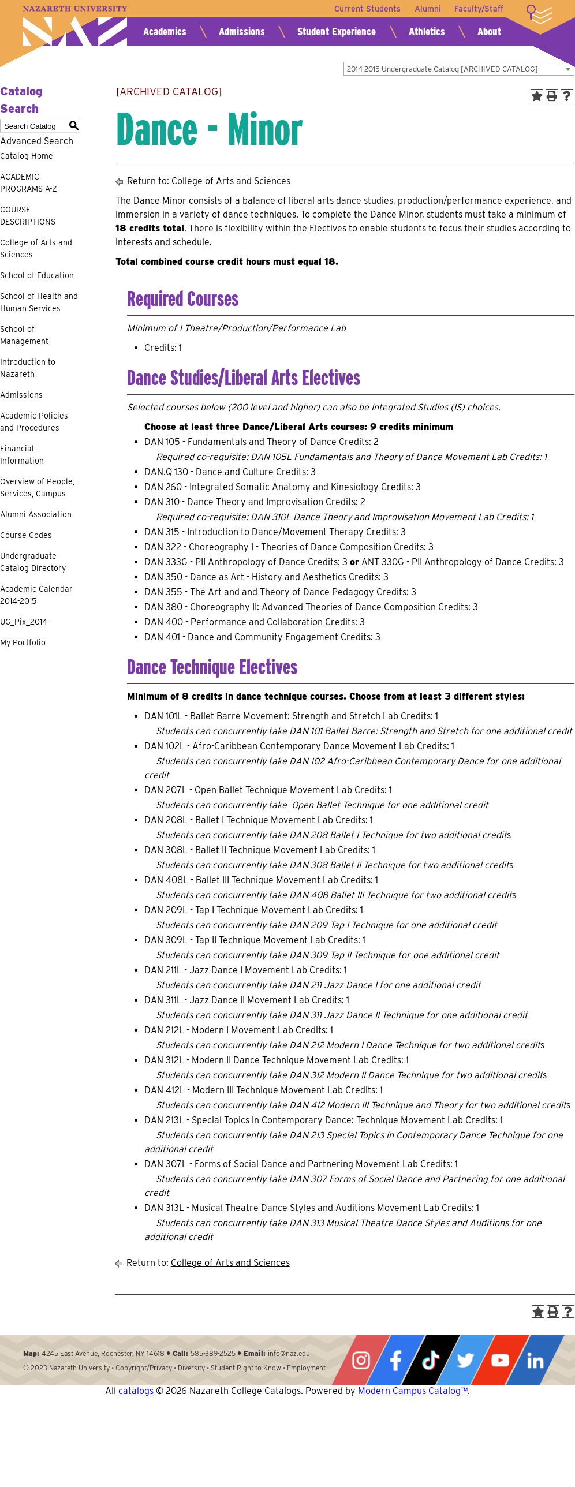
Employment (306, 1367)
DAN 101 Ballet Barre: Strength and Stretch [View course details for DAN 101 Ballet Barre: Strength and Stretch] (378, 731)
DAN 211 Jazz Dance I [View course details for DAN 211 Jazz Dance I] (333, 985)
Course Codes (26, 535)
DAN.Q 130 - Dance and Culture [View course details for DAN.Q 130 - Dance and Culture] (209, 471)
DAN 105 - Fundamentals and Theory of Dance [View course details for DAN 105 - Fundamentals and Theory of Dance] (240, 441)
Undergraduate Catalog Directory (33, 562)
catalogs (136, 1390)
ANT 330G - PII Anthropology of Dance (441, 561)
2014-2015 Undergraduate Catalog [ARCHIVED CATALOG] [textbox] (442, 69)
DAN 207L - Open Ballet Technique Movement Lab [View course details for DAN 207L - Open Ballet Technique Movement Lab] (248, 789)
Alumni (427, 8)
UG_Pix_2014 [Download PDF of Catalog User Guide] (23, 621)
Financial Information (22, 454)
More (539, 14)
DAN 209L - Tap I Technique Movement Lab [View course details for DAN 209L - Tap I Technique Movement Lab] (233, 910)
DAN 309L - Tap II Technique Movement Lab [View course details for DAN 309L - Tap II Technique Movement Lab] (235, 940)
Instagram (361, 1360)
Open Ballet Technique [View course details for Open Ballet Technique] (336, 804)
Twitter (465, 1360)
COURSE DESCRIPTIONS (27, 215)
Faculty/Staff (478, 8)
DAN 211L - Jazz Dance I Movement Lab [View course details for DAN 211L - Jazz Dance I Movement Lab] (225, 970)
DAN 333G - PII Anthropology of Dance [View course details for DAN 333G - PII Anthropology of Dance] (224, 561)
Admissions (242, 31)
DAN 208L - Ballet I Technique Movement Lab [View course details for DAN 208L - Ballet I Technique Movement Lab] (238, 820)
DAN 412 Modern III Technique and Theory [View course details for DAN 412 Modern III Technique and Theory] (375, 1105)
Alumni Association (36, 514)
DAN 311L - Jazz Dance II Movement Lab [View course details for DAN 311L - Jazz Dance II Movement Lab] (226, 1000)
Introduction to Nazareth (27, 368)
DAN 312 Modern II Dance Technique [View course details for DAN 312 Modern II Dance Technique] (364, 1075)
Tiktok (430, 1360)
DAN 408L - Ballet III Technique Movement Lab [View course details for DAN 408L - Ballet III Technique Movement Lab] (241, 880)
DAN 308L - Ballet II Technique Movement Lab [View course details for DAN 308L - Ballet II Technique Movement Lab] (239, 850)
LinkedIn (535, 1360)
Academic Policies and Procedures (34, 421)
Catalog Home (26, 155)
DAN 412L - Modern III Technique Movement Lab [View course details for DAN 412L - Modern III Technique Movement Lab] (243, 1090)
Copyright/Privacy (143, 1367)
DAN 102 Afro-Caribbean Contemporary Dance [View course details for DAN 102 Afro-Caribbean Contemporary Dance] (386, 761)
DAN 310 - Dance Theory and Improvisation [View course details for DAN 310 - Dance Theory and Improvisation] (233, 501)
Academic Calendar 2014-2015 (36, 595)
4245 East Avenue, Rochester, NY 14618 (103, 1353)
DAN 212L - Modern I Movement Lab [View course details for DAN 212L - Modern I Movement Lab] (218, 1030)
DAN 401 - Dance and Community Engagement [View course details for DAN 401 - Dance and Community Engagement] (241, 637)
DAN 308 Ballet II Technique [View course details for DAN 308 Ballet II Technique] (347, 865)
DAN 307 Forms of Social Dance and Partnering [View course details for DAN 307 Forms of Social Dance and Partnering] (388, 1179)
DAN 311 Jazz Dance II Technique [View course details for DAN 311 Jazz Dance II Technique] (356, 1015)
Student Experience (336, 31)
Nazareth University (75, 26)
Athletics (427, 31)
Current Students (367, 8)
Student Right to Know (246, 1367)
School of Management (24, 335)
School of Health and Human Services (39, 302)
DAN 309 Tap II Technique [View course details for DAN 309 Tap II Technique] (342, 955)
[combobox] (458, 69)
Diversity (191, 1367)
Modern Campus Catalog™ (413, 1390)
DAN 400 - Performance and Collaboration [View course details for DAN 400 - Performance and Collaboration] (233, 622)
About (489, 31)
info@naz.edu (289, 1353)
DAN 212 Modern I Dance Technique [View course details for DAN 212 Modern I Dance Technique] (362, 1045)
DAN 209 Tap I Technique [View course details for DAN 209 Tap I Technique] (341, 925)
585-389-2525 (213, 1353)
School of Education (37, 275)
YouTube (500, 1360)
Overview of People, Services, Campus (37, 487)
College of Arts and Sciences (36, 248)
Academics (164, 31)
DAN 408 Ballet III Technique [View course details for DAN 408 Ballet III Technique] (348, 895)
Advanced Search (36, 141)
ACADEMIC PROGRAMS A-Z (28, 182)
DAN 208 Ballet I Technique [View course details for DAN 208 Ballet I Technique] (346, 835)
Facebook (395, 1360)
